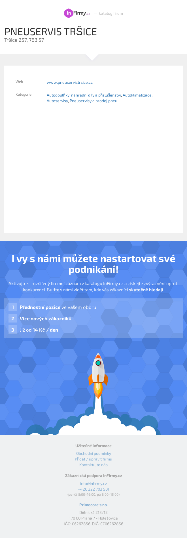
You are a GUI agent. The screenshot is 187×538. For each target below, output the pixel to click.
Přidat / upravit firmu (93, 459)
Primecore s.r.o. (93, 504)
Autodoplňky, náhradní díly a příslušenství (84, 95)
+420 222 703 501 (93, 489)
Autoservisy (57, 100)
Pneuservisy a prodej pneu (93, 100)
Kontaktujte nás (93, 464)
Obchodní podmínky (93, 453)
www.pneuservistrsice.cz (70, 82)
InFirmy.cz (77, 13)
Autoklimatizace (137, 95)
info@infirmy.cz (93, 483)
